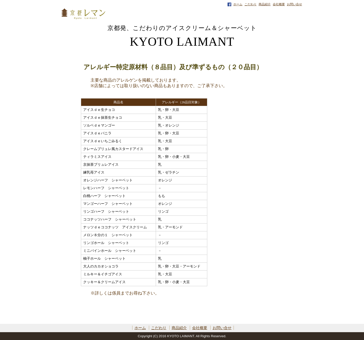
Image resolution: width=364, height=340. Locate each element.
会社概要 (279, 4)
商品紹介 (265, 4)
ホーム (237, 4)
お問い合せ (294, 4)
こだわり (250, 4)
